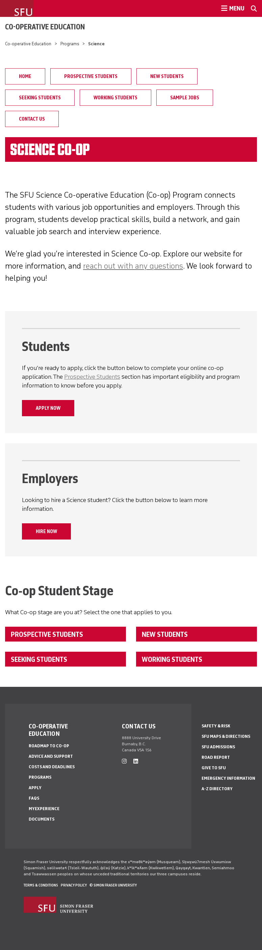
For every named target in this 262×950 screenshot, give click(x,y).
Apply (35, 788)
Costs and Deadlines (52, 767)
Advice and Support (51, 756)
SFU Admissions (218, 747)
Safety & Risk (216, 726)
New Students (167, 76)
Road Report (216, 757)
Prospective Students (90, 76)
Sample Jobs (184, 98)
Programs (69, 43)
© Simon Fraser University (113, 885)
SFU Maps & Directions (226, 736)
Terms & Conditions (41, 885)
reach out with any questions (133, 266)
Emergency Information (228, 778)
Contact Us (32, 119)
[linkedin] (135, 761)
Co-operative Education (45, 26)
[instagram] (124, 761)
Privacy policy (74, 885)
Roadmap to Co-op (49, 746)
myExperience (44, 808)
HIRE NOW (46, 531)
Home (25, 76)
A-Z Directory (217, 789)
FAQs (34, 798)
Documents (41, 819)
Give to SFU (214, 768)
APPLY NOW (48, 408)
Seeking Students (40, 98)
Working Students (115, 98)
